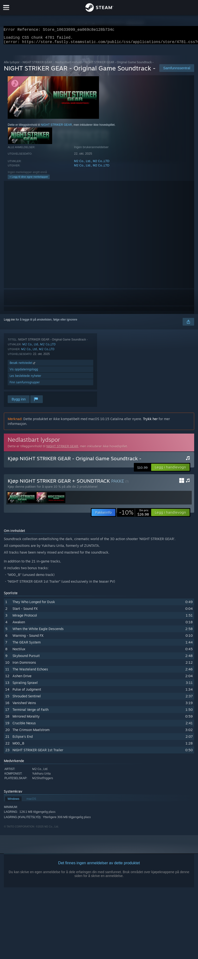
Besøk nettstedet (23, 365)
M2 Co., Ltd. (82, 164)
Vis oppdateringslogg (24, 372)
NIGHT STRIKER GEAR (37, 65)
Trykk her (150, 422)
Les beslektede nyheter (25, 378)
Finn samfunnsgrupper (25, 385)
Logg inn (9, 322)
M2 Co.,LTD (101, 164)
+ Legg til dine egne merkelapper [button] (28, 179)
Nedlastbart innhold (68, 65)
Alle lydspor (11, 65)
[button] (170, 470)
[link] (134, 515)
